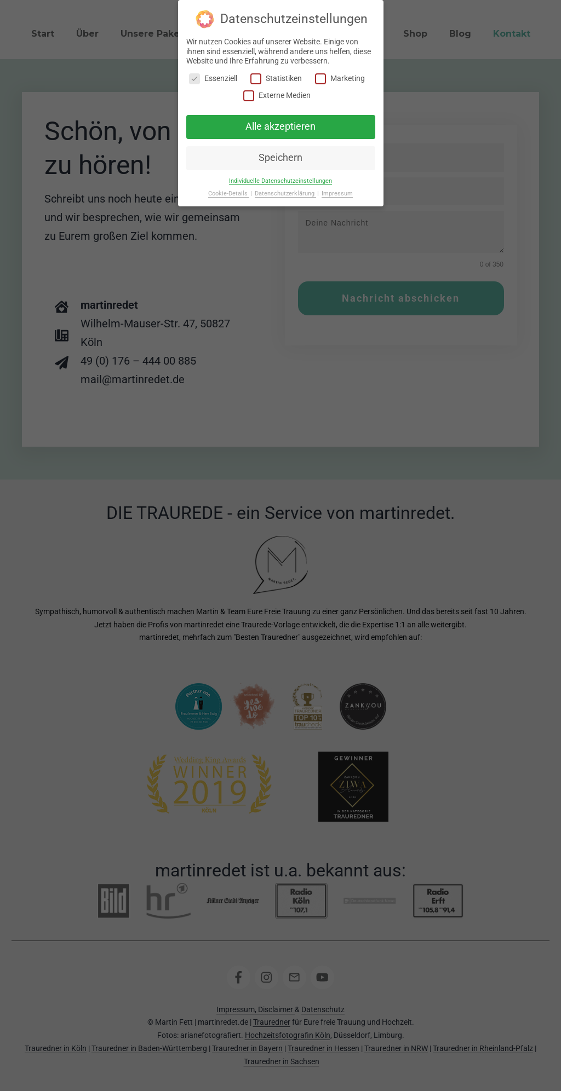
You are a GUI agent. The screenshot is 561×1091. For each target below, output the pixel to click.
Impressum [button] (337, 193)
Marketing (340, 78)
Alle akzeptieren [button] (280, 126)
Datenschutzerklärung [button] (285, 193)
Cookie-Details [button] (228, 193)
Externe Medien (277, 95)
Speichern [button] (280, 157)
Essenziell (213, 78)
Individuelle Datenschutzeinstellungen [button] (280, 180)
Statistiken (276, 78)
